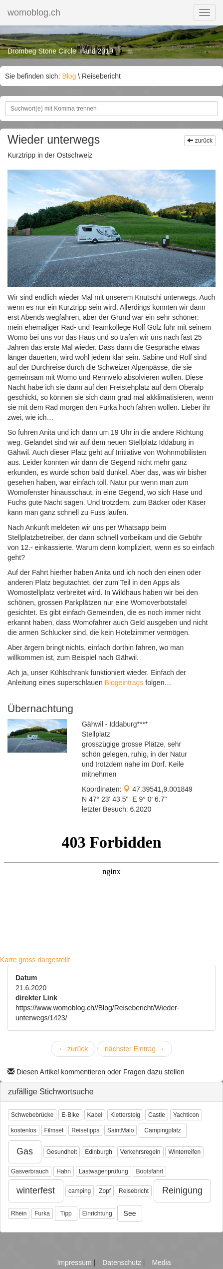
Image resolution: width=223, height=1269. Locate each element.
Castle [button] (156, 1114)
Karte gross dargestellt (35, 960)
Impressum (75, 1262)
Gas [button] (24, 1151)
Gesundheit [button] (61, 1151)
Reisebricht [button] (134, 1190)
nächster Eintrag (135, 1049)
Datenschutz (122, 1262)
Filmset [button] (54, 1130)
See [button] (130, 1213)
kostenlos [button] (23, 1130)
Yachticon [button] (186, 1114)
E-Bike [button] (70, 1114)
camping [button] (79, 1190)
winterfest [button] (35, 1190)
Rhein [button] (18, 1213)
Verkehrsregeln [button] (140, 1151)
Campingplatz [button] (162, 1130)
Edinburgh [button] (98, 1151)
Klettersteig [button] (125, 1114)
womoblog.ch (33, 13)
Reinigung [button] (182, 1190)
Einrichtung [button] (97, 1213)
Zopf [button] (105, 1190)
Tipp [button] (66, 1213)
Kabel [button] (95, 1114)
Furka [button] (42, 1213)
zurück (200, 140)
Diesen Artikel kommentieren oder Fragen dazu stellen (96, 1072)
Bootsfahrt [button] (149, 1171)
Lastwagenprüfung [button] (103, 1171)
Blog (69, 76)
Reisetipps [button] (85, 1130)
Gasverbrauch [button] (29, 1171)
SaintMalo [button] (120, 1130)
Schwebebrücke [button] (32, 1114)
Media (161, 1262)
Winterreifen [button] (184, 1151)
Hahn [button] (63, 1171)
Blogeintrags (125, 683)
